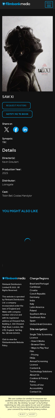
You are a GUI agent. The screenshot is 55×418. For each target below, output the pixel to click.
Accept (32, 414)
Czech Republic (38, 293)
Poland (33, 310)
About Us (34, 374)
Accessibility (36, 388)
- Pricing (34, 354)
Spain (32, 320)
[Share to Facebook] (15, 129)
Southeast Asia (37, 317)
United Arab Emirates (41, 324)
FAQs (32, 357)
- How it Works (37, 341)
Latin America (37, 307)
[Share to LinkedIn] (25, 129)
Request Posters (16, 105)
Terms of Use (37, 384)
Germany (34, 297)
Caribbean (35, 287)
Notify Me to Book (17, 114)
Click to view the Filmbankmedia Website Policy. (13, 342)
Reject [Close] (23, 414)
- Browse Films (37, 344)
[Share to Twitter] (6, 129)
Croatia (33, 290)
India (32, 300)
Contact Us (35, 391)
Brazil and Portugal (39, 283)
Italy (32, 303)
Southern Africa (38, 314)
